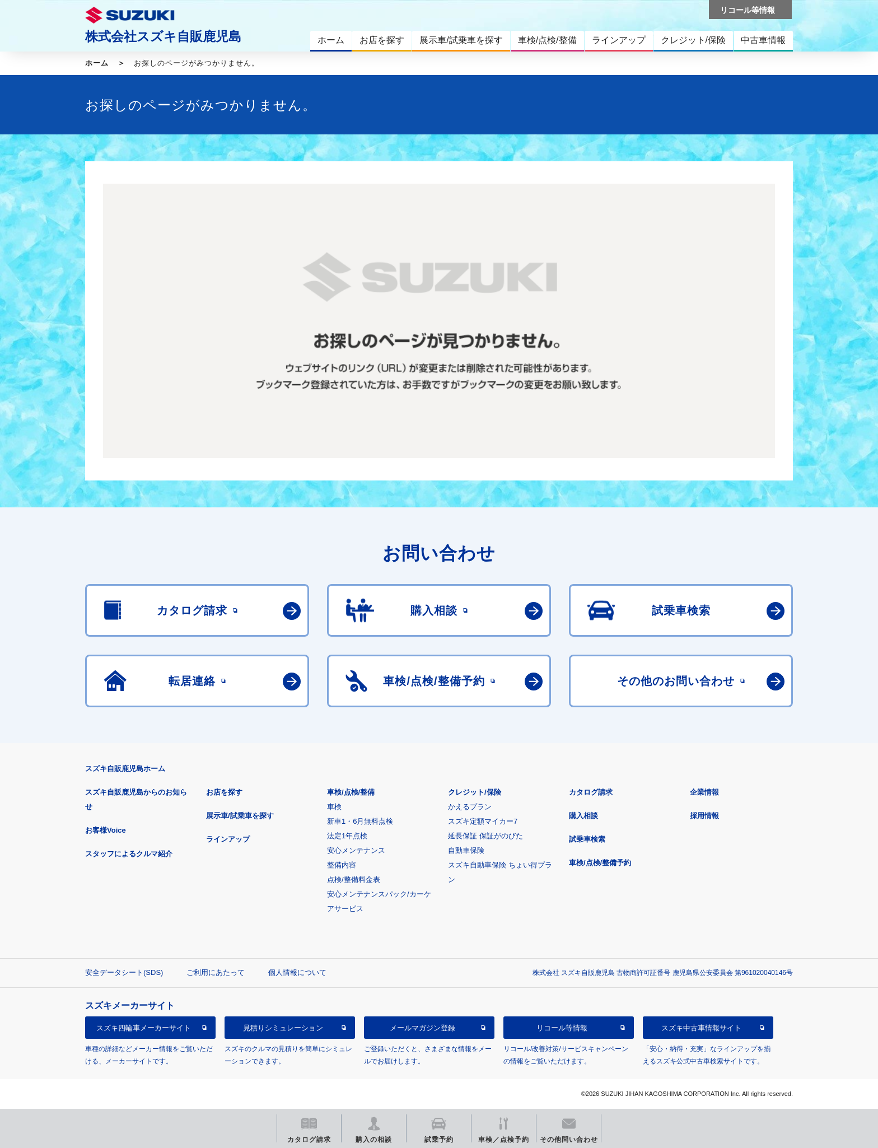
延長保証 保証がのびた (485, 836)
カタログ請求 (591, 792)
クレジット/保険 (474, 792)
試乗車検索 (587, 839)
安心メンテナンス (356, 850)
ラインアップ (228, 839)
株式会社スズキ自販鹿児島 (163, 36)
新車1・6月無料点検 (360, 821)
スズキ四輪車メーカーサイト (143, 1028)
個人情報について (297, 972)
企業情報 (704, 792)
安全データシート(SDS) (124, 972)
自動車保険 (466, 850)
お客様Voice (105, 830)
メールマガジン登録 (422, 1028)
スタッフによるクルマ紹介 (128, 854)
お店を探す (224, 792)
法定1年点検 (347, 836)
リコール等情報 (561, 1028)
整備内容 (341, 865)
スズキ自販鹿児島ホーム (125, 768)
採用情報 (704, 815)
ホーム (97, 63)
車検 (334, 806)
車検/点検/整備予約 (600, 862)
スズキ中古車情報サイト (701, 1028)
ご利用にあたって (215, 972)
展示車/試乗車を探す (240, 815)
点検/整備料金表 (353, 879)
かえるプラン (470, 806)
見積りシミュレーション (283, 1028)
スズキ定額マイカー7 (482, 821)
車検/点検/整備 (351, 792)
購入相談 (583, 815)
